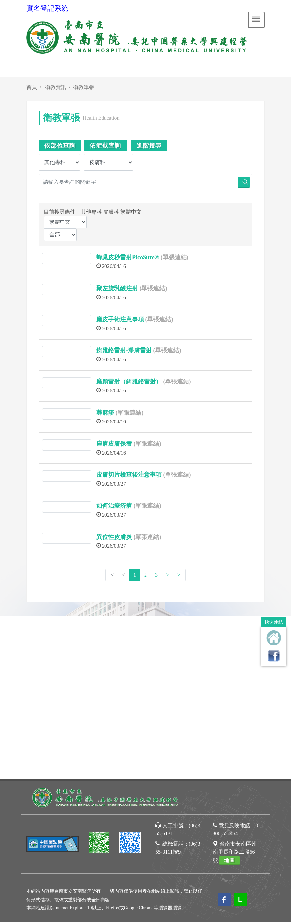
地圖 (229, 697)
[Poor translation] (24, 800)
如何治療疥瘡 (114, 505)
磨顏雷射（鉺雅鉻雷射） (129, 381)
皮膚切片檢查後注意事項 (129, 474)
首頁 (31, 87)
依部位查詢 (60, 145)
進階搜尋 (149, 145)
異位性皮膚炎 (114, 537)
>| (179, 575)
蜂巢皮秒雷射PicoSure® (127, 257)
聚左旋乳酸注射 (117, 288)
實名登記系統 (47, 8)
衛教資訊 (55, 87)
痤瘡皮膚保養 (114, 443)
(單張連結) (174, 257)
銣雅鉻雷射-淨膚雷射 (124, 350)
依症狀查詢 (105, 145)
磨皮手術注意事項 (120, 319)
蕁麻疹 (105, 412)
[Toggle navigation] (256, 20)
